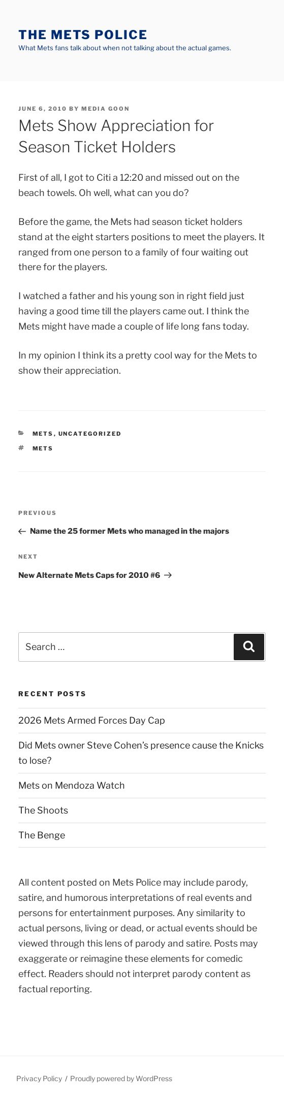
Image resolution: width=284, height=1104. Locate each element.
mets (43, 433)
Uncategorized (90, 433)
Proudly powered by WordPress (121, 1078)
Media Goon (105, 108)
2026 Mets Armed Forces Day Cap (91, 720)
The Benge (41, 835)
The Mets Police (83, 34)
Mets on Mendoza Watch (71, 785)
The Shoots (43, 810)
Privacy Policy (39, 1078)
